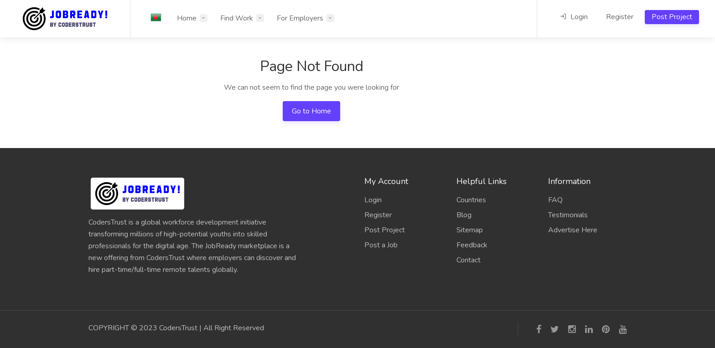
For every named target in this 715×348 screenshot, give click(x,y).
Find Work (236, 18)
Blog (463, 215)
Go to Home (311, 111)
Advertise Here (572, 230)
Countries (471, 200)
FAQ (555, 200)
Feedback (471, 245)
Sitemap (469, 230)
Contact (468, 260)
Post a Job (381, 245)
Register (619, 17)
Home (187, 18)
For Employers (300, 18)
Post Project (672, 17)
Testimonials (568, 215)
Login (574, 17)
